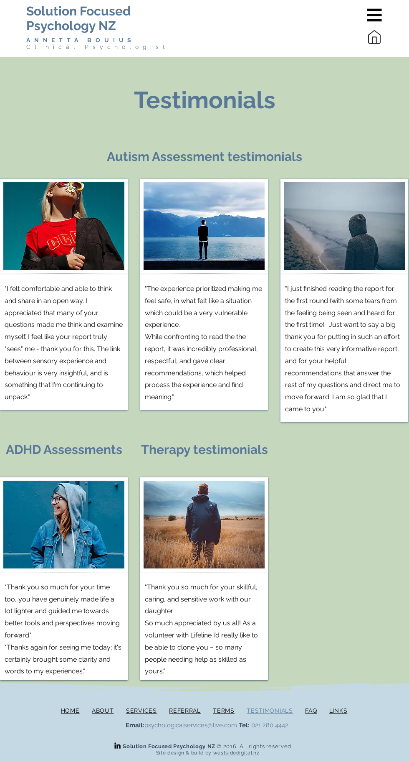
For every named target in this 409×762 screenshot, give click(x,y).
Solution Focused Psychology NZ (78, 18)
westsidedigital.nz (236, 753)
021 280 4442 (269, 725)
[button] (374, 15)
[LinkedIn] (117, 745)
